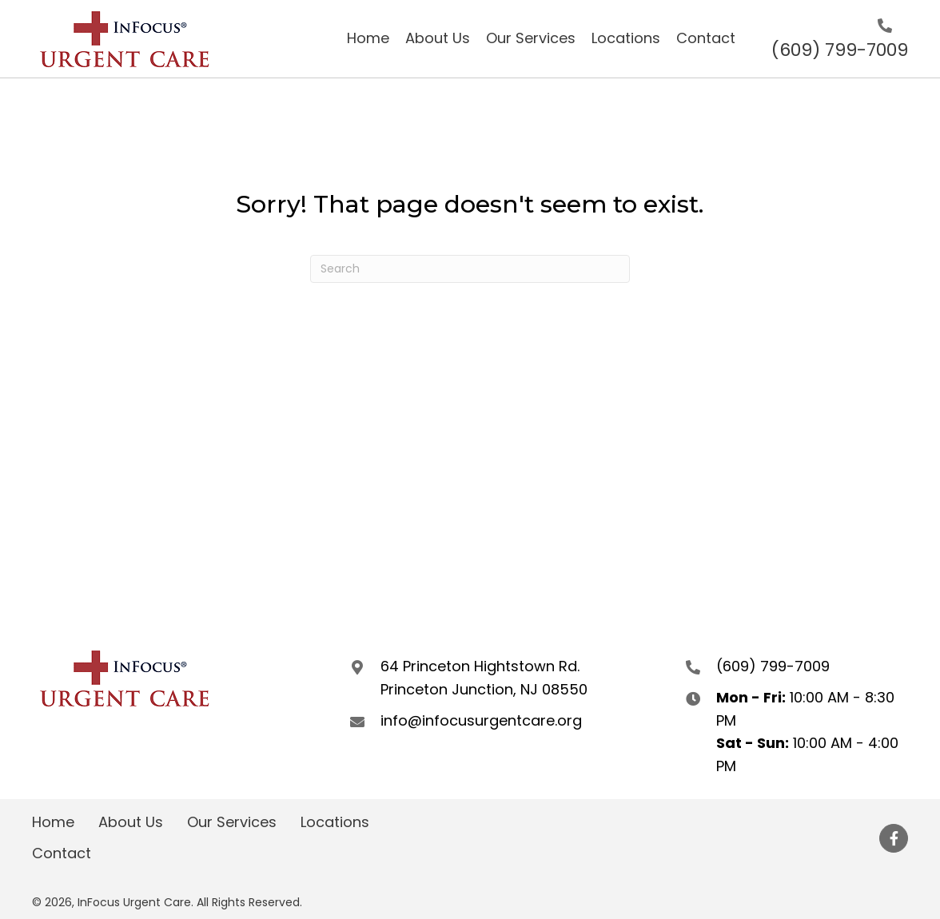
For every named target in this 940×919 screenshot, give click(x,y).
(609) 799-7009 (839, 50)
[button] (893, 838)
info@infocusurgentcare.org (481, 720)
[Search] (470, 269)
